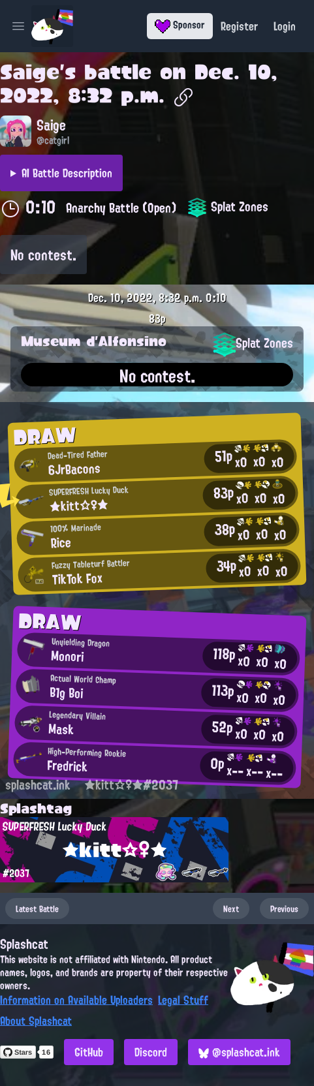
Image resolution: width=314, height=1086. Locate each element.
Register (239, 26)
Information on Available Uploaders (76, 1000)
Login (285, 26)
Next (231, 908)
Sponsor (180, 25)
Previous (284, 908)
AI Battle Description (67, 173)
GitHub (88, 1052)
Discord (150, 1052)
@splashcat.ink (239, 1052)
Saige (29, 71)
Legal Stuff (183, 1000)
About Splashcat (36, 1021)
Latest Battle (37, 908)
